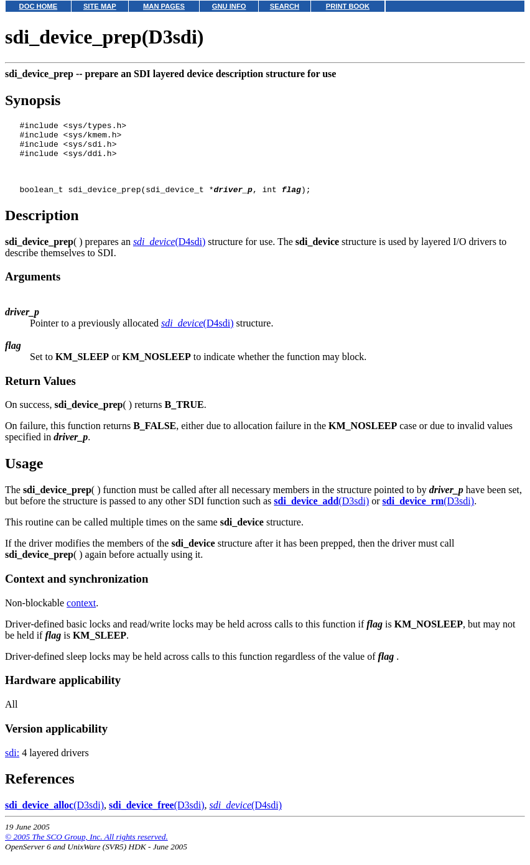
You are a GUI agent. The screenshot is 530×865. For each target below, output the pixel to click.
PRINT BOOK (348, 6)
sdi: (12, 766)
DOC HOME (38, 6)
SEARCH (284, 6)
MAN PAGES (164, 6)
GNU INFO (229, 6)
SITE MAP (99, 6)
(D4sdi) (169, 254)
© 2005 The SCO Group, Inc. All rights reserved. (86, 849)
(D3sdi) (321, 514)
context (81, 616)
